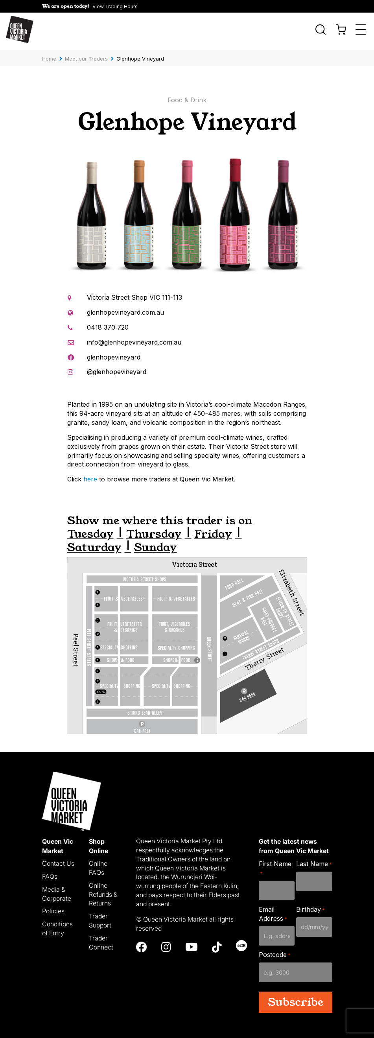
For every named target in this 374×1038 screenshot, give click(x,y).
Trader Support (100, 916)
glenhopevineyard (113, 353)
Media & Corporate (56, 889)
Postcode (275, 951)
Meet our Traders (86, 55)
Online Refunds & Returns (103, 890)
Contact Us (58, 859)
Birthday (310, 905)
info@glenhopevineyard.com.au (134, 338)
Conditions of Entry (57, 924)
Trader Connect (101, 938)
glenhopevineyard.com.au (125, 308)
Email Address (273, 909)
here (90, 475)
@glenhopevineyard (116, 368)
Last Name (314, 860)
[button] (90, 6)
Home (49, 55)
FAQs (49, 872)
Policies (53, 907)
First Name (275, 864)
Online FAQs (98, 863)
